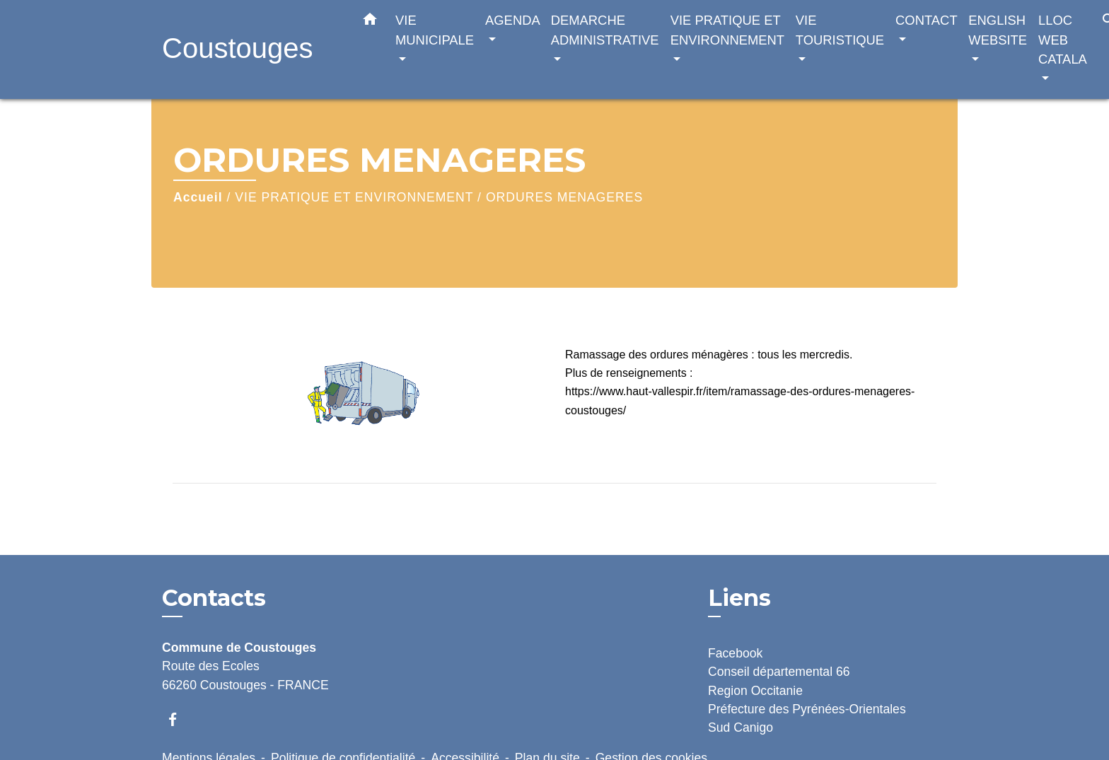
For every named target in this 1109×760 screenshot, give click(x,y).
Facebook (735, 653)
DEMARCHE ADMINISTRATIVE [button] (605, 30)
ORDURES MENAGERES (564, 197)
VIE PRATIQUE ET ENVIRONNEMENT (354, 197)
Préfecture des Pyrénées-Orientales (807, 709)
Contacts (214, 598)
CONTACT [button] (926, 20)
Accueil (198, 197)
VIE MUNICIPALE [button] (434, 30)
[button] (370, 22)
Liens (739, 598)
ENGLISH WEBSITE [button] (997, 30)
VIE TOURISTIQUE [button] (840, 30)
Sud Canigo (740, 727)
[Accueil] (250, 49)
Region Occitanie (755, 691)
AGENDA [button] (512, 20)
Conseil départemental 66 (779, 672)
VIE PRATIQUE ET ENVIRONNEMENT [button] (727, 30)
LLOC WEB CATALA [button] (1062, 39)
